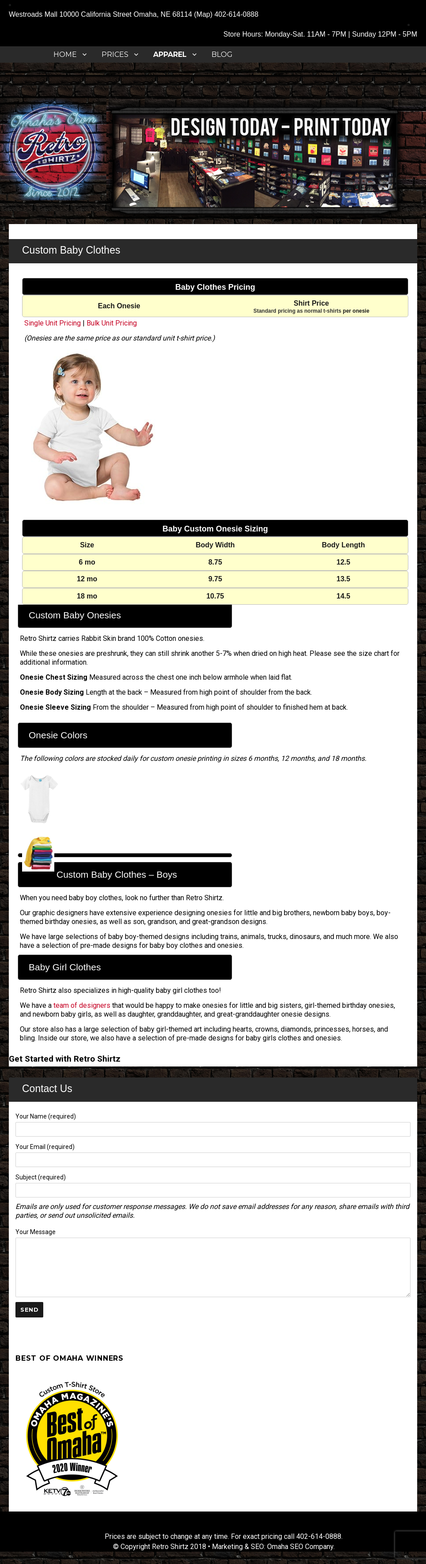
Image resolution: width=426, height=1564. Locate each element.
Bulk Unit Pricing (112, 323)
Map (203, 14)
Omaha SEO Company (300, 1546)
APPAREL (170, 54)
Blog (222, 54)
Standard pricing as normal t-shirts (297, 311)
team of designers (81, 1005)
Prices (115, 54)
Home (65, 54)
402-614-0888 (237, 14)
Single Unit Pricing (52, 323)
